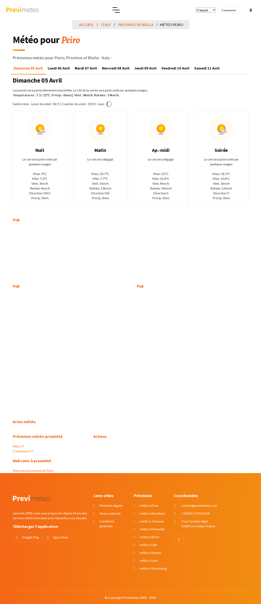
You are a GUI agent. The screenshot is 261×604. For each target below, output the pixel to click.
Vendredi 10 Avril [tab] (175, 68)
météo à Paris (149, 505)
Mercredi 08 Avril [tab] (115, 68)
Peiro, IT (19, 446)
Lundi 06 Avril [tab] (59, 68)
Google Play (30, 537)
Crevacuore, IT (23, 451)
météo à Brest (149, 537)
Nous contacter (110, 513)
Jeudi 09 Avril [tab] (145, 68)
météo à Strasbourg (153, 568)
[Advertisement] (50, 255)
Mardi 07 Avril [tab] (86, 68)
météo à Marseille (152, 529)
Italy (106, 25)
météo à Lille (148, 545)
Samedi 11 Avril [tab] (206, 68)
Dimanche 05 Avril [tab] (28, 68)
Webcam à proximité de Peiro (33, 470)
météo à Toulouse (152, 521)
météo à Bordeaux (152, 513)
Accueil (86, 25)
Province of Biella (135, 25)
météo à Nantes (150, 552)
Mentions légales (111, 505)
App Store (60, 537)
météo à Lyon (149, 560)
